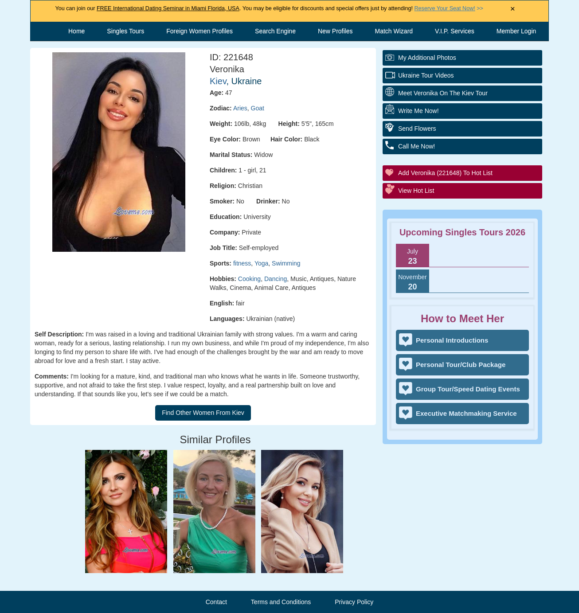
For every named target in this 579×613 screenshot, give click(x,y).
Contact (216, 601)
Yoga (261, 263)
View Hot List (416, 190)
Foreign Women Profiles (199, 31)
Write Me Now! (418, 110)
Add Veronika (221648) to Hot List (445, 172)
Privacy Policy (354, 601)
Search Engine (275, 31)
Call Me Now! (416, 146)
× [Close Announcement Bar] (512, 9)
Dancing (275, 278)
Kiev (218, 81)
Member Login (516, 31)
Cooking (249, 278)
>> (449, 8)
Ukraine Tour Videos (426, 75)
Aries (240, 108)
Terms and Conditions (281, 601)
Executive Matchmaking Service (466, 413)
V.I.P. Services (454, 31)
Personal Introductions (452, 340)
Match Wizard (394, 31)
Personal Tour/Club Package (460, 364)
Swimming (286, 263)
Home (76, 31)
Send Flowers (417, 128)
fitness (242, 263)
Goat (257, 108)
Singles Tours (125, 31)
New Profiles (335, 31)
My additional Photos (427, 57)
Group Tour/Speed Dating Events (468, 389)
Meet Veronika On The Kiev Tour (443, 93)
